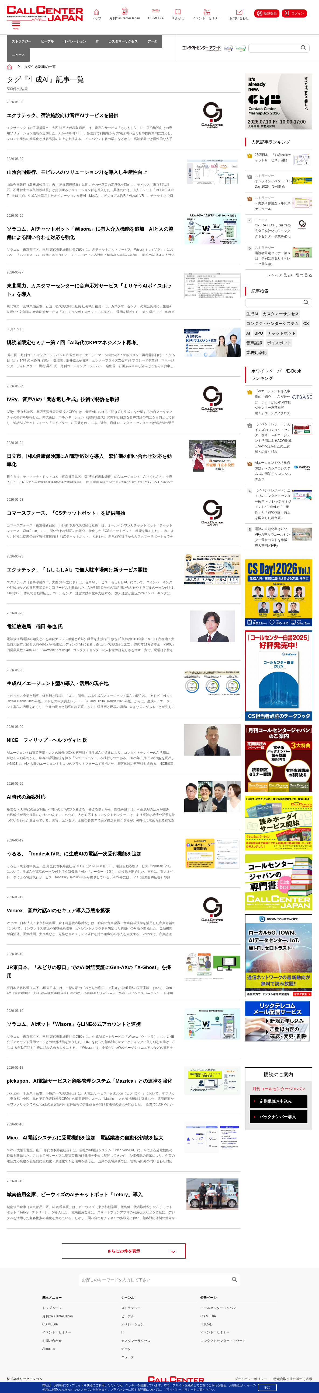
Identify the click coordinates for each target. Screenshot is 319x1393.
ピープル (47, 41)
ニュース (18, 55)
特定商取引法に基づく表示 (292, 1379)
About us (48, 1349)
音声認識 (254, 343)
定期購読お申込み (275, 1101)
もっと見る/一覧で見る (291, 275)
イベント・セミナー (206, 18)
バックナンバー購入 (277, 1116)
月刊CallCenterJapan (124, 18)
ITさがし (178, 18)
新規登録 (267, 13)
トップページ (52, 1308)
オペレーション (75, 41)
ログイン (294, 13)
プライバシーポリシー (251, 1379)
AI (248, 333)
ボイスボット (279, 343)
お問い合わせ (239, 18)
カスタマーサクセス (123, 41)
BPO (259, 333)
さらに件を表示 (123, 1251)
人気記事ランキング (270, 142)
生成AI (252, 313)
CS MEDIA (156, 18)
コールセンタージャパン (218, 1308)
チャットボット (282, 333)
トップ (96, 18)
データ (152, 41)
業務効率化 (256, 352)
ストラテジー (21, 41)
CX (306, 323)
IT (97, 41)
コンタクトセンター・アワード (223, 1341)
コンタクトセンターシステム (272, 323)
